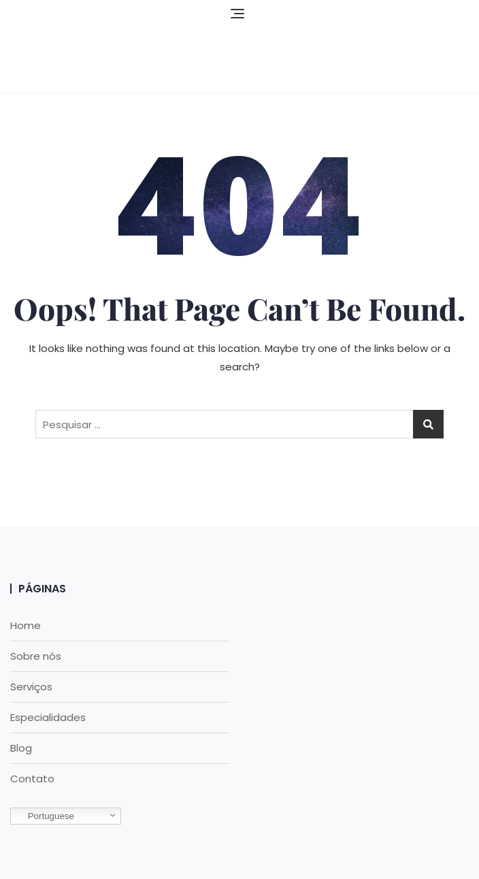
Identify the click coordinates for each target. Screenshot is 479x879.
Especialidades (48, 717)
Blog (21, 748)
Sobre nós (35, 656)
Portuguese (44, 816)
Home (25, 625)
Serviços (31, 687)
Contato (32, 778)
